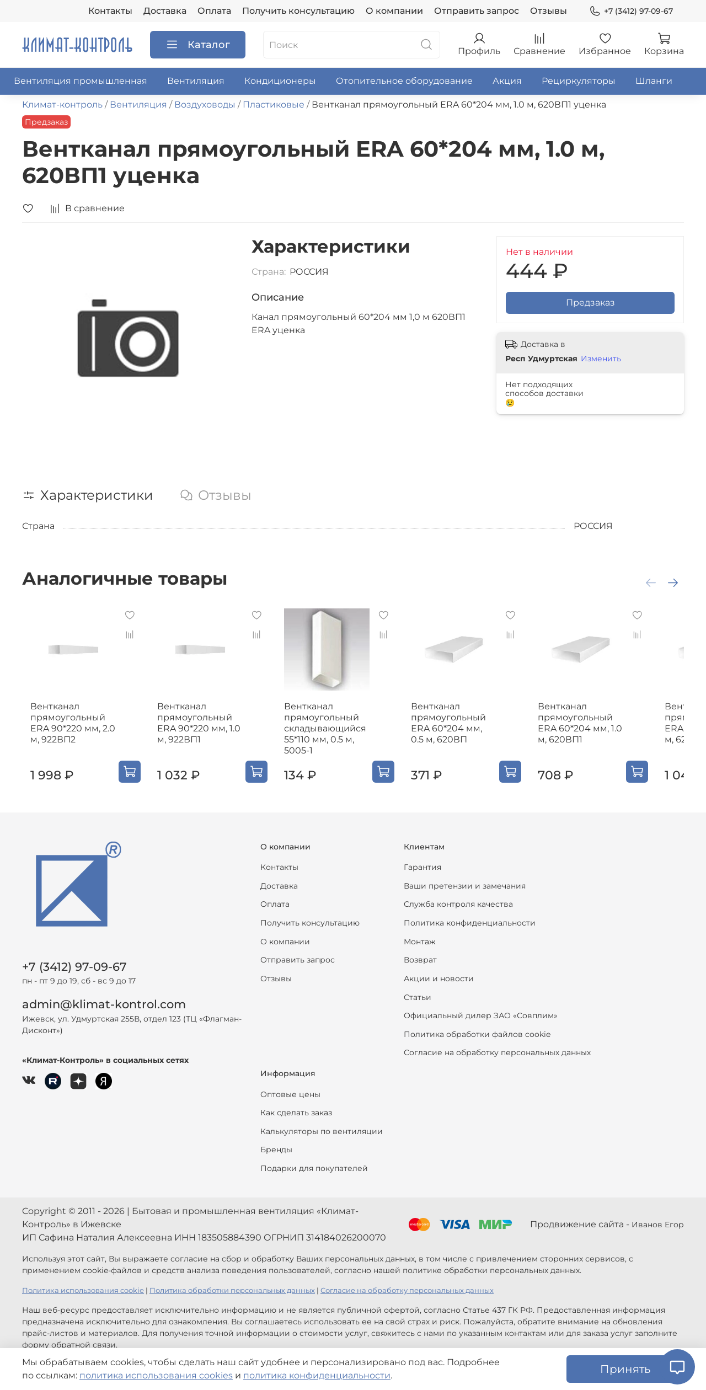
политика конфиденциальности (317, 1375)
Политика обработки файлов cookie (477, 1034)
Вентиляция (195, 81)
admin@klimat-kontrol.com (104, 1004)
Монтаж (420, 942)
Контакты (110, 11)
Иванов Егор (658, 1224)
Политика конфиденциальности (470, 923)
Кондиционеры (280, 81)
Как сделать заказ (296, 1113)
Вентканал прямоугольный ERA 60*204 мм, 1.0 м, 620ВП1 (607, 731)
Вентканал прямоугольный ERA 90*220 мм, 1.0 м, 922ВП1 (205, 731)
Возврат (420, 960)
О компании (394, 11)
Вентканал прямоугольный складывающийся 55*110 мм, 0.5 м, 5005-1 (334, 737)
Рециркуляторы (579, 81)
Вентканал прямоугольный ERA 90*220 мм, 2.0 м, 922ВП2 (64, 731)
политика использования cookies (156, 1375)
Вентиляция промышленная (80, 81)
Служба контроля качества (458, 904)
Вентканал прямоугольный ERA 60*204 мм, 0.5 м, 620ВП (472, 731)
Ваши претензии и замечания (465, 886)
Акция (507, 81)
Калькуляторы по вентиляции (321, 1131)
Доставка (164, 11)
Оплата (214, 11)
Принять (625, 1369)
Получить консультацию (298, 11)
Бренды (276, 1149)
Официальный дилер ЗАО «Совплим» (481, 1015)
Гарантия (422, 867)
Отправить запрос (476, 11)
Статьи (417, 997)
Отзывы (548, 11)
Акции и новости (439, 978)
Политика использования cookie (83, 1290)
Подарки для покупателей (314, 1168)
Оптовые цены (290, 1094)
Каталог (197, 44)
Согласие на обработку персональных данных (497, 1052)
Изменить (601, 358)
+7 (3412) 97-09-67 (631, 11)
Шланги (653, 81)
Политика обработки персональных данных (232, 1290)
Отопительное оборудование (404, 81)
